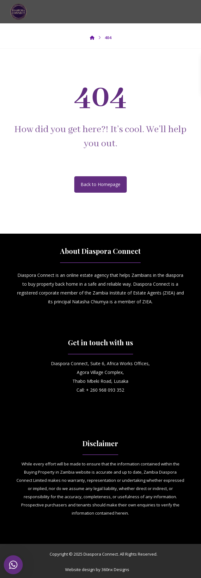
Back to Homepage (100, 184)
